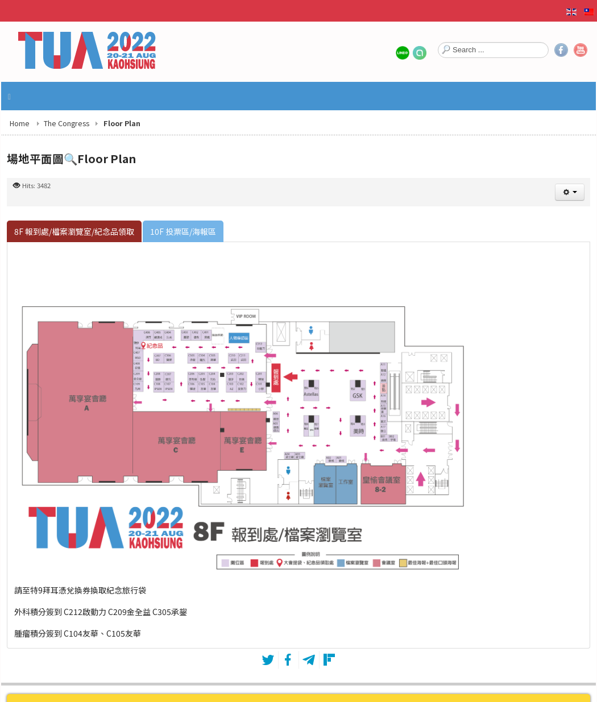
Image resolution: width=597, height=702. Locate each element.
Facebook (561, 50)
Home (20, 123)
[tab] (74, 231)
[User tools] (569, 192)
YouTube (580, 50)
